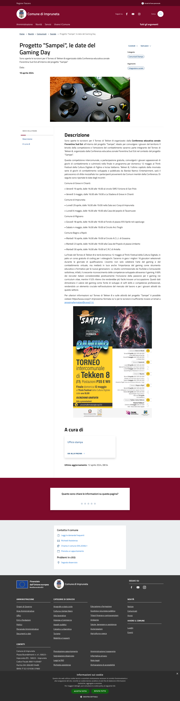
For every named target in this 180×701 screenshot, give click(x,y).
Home (22, 33)
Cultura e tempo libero (63, 610)
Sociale (53, 33)
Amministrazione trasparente (103, 651)
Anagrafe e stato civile (63, 606)
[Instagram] (138, 14)
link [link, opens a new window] (114, 686)
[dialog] (90, 686)
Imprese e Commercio (63, 620)
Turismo (57, 633)
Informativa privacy (98, 655)
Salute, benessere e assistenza (103, 624)
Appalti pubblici (60, 624)
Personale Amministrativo (27, 629)
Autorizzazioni (96, 628)
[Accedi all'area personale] (151, 3)
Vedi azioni (146, 45)
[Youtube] (132, 14)
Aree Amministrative (25, 610)
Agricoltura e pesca (98, 633)
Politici (19, 624)
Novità (31, 33)
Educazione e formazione (101, 606)
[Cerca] (161, 14)
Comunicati (41, 33)
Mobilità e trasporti (62, 638)
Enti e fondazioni (23, 620)
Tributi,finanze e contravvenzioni (104, 615)
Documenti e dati (23, 633)
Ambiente (94, 619)
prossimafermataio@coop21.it (79, 302)
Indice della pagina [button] (29, 131)
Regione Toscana (23, 3)
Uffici (18, 615)
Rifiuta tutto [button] (100, 691)
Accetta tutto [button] (80, 691)
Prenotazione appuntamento (66, 651)
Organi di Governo (24, 606)
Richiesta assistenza (62, 664)
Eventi (130, 632)
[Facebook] (125, 14)
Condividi (133, 45)
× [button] (177, 674)
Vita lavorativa (60, 615)
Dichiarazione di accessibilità (102, 664)
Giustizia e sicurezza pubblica (102, 610)
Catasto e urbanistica (63, 629)
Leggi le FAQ (59, 660)
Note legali (95, 660)
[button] (90, 696)
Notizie (131, 606)
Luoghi (130, 627)
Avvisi (130, 615)
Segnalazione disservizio (64, 655)
